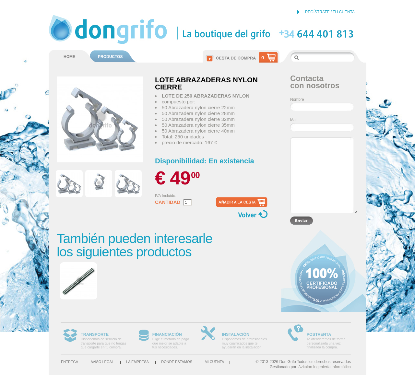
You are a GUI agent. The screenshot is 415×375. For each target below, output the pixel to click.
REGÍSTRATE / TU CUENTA (330, 12)
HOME (69, 56)
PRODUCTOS (110, 56)
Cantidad (167, 202)
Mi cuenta (214, 362)
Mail (293, 120)
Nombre (297, 99)
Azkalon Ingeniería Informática (324, 367)
